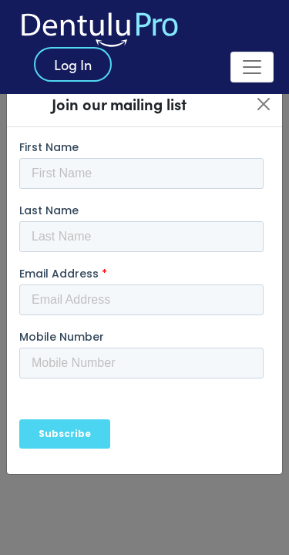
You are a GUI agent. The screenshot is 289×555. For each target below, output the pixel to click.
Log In (73, 64)
